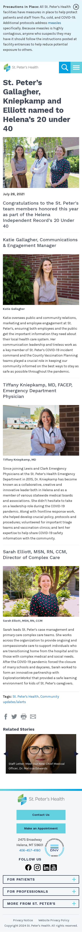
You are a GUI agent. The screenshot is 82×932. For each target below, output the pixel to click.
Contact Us (41, 815)
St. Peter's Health (25, 696)
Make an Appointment (41, 828)
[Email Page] (34, 718)
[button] (25, 718)
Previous (6, 754)
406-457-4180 (30, 850)
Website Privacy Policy (53, 920)
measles (54, 23)
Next (76, 754)
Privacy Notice (23, 920)
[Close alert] (76, 7)
